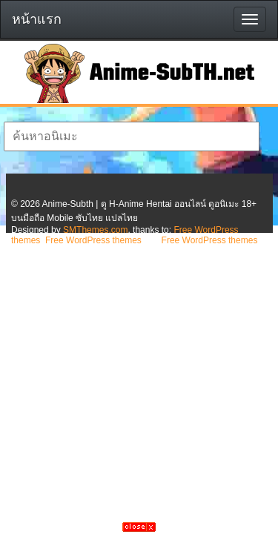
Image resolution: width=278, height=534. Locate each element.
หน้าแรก (37, 19)
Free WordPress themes (93, 240)
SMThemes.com (95, 230)
